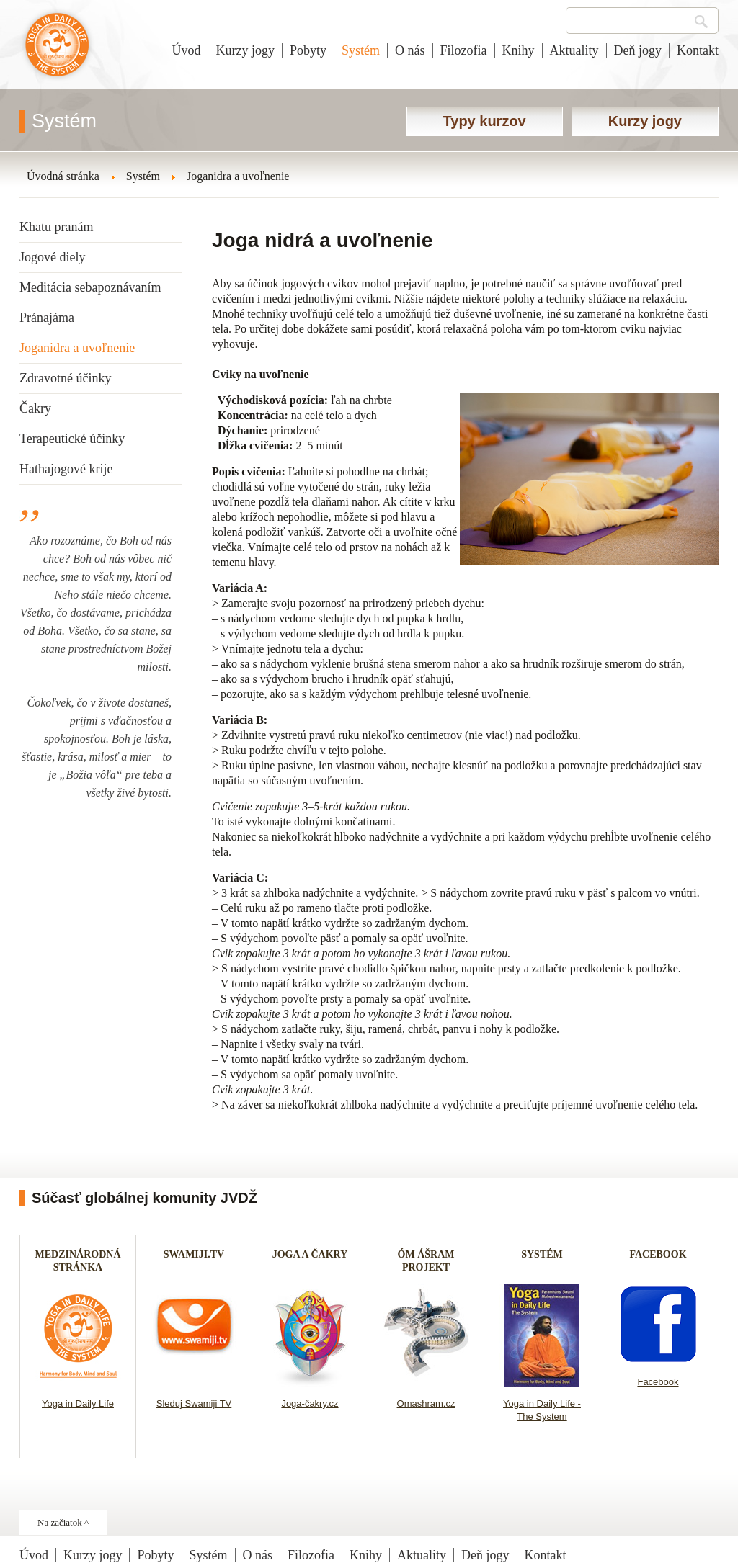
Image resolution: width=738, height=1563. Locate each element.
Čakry (35, 408)
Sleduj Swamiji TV (194, 1403)
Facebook (657, 1381)
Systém (361, 50)
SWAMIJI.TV (194, 1254)
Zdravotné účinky (65, 378)
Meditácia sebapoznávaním (90, 287)
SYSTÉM (542, 1254)
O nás (410, 50)
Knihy (518, 50)
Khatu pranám (56, 227)
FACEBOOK (657, 1254)
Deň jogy (638, 50)
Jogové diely (52, 257)
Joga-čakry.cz (309, 1403)
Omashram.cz (426, 1403)
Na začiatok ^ (63, 1522)
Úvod (186, 50)
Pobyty (308, 50)
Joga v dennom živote (57, 51)
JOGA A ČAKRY (310, 1254)
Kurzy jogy (244, 50)
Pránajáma (46, 317)
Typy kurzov (484, 121)
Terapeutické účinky (72, 438)
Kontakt (698, 50)
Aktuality (574, 50)
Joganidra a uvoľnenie (77, 348)
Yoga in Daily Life (78, 1403)
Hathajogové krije (65, 469)
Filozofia (463, 50)
